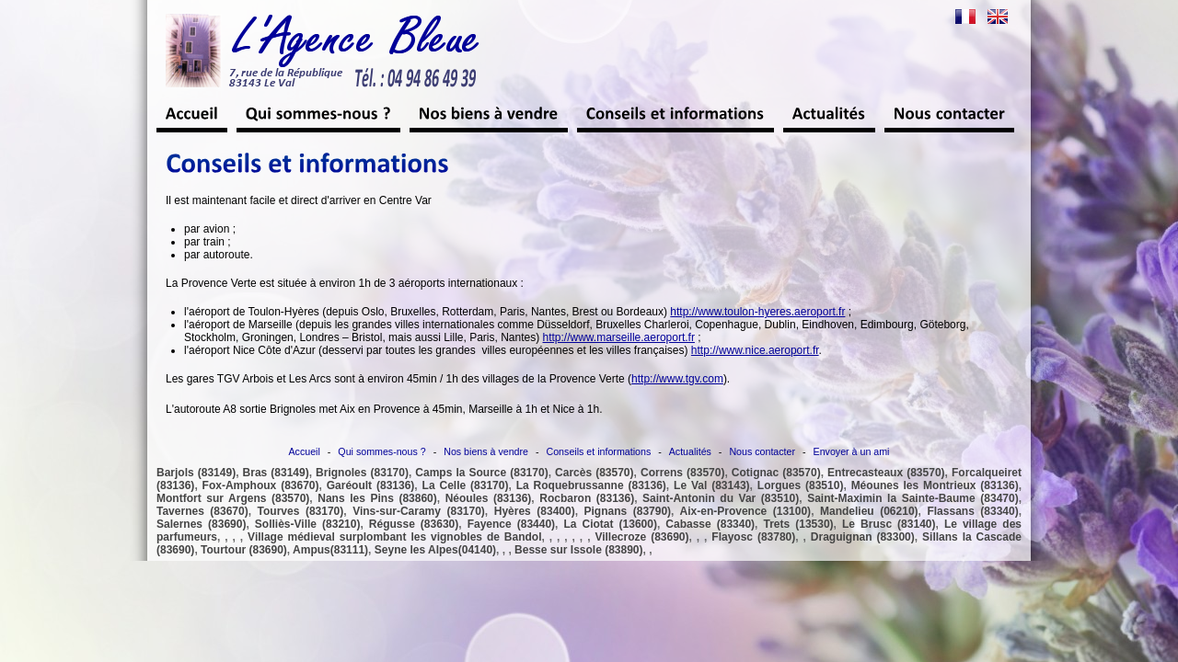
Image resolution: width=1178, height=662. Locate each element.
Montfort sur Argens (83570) (232, 498)
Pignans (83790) (628, 511)
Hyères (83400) (534, 511)
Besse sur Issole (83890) (578, 549)
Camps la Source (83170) (481, 472)
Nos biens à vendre (486, 451)
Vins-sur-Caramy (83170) (418, 511)
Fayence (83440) (511, 524)
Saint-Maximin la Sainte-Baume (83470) (913, 498)
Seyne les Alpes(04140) (435, 549)
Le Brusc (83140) (888, 524)
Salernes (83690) (201, 524)
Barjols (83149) (196, 472)
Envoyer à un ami (852, 451)
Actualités (690, 451)
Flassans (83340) (972, 511)
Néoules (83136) (488, 498)
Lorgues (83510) (800, 485)
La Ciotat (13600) (609, 524)
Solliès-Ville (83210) (308, 524)
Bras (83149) (276, 472)
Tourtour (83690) (244, 549)
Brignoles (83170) (362, 472)
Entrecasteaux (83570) (886, 472)
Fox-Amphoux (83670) (260, 485)
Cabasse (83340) (710, 524)
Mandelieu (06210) (869, 511)
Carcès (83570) (594, 472)
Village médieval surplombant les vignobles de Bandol (394, 537)
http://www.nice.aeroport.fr (755, 350)
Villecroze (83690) (641, 537)
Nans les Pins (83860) (377, 498)
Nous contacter (762, 451)
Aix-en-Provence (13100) (746, 511)
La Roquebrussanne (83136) (591, 485)
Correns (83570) (682, 472)
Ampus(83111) (330, 549)
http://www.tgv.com (677, 378)
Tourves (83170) (301, 511)
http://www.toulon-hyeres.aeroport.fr (757, 311)
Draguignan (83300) (863, 537)
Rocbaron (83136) (586, 498)
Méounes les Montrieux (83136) (935, 485)
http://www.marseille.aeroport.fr (619, 337)
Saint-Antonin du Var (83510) (720, 498)
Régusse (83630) (413, 524)
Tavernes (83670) (202, 511)
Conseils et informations (599, 451)
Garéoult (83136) (371, 485)
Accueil (304, 451)
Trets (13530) (799, 524)
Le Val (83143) (712, 485)
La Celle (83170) (465, 485)
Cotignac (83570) (776, 472)
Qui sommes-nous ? (381, 451)
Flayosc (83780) (753, 537)
